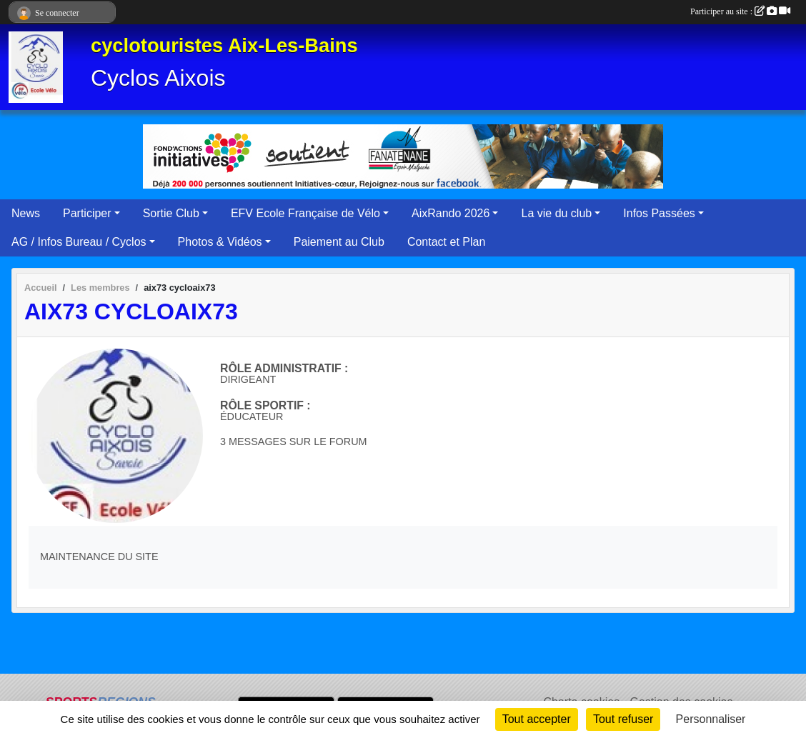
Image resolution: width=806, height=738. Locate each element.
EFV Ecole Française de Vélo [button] (305, 213)
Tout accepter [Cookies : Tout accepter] (536, 719)
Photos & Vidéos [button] (220, 242)
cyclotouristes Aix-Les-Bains (224, 45)
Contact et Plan (446, 242)
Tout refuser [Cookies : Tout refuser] (623, 719)
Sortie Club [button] (171, 213)
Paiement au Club (339, 242)
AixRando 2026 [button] (450, 213)
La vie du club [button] (556, 213)
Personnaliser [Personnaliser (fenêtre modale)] (711, 719)
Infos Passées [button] (659, 213)
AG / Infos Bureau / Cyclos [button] (78, 242)
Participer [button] (87, 213)
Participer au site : (740, 11)
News (25, 213)
